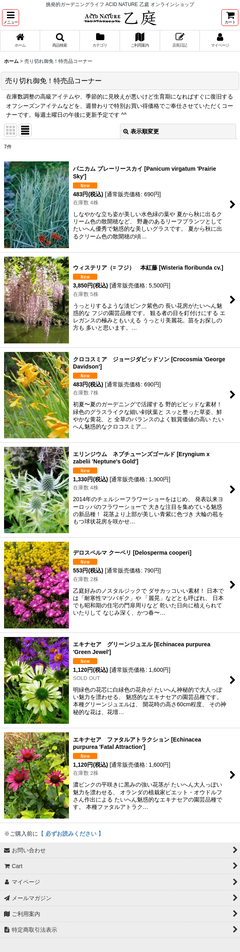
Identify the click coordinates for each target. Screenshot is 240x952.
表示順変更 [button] (141, 131)
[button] (10, 17)
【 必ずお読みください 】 (71, 833)
